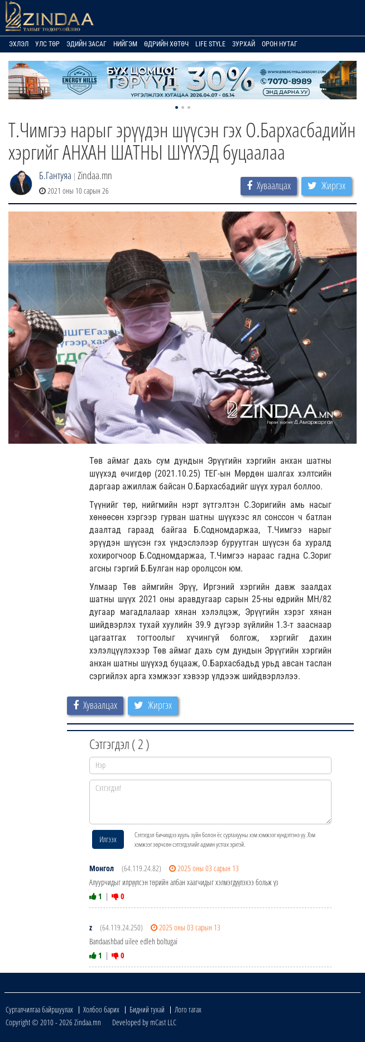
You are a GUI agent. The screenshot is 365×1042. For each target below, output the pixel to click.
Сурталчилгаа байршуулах (39, 1009)
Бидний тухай (147, 1009)
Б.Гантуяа (55, 175)
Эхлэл (18, 44)
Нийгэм (125, 44)
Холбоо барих (101, 1009)
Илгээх (108, 839)
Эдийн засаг (86, 44)
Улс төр (47, 44)
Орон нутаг (279, 44)
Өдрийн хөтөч (166, 44)
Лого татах (188, 1009)
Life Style (210, 44)
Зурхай (243, 44)
